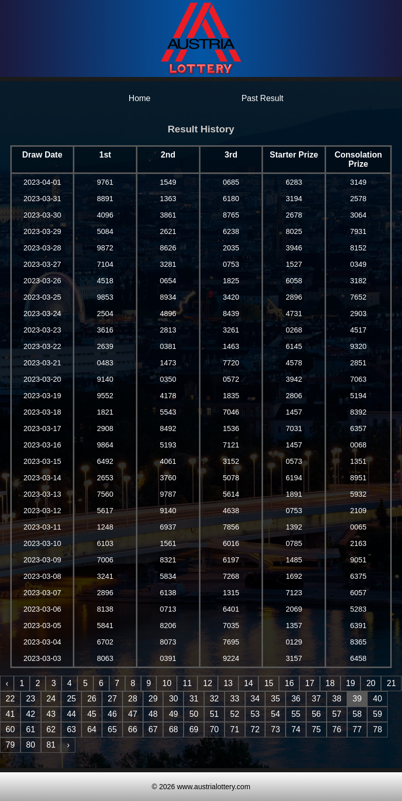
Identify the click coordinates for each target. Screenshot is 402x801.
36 (295, 698)
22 (10, 698)
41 (10, 714)
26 (91, 698)
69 (193, 729)
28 (132, 698)
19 (350, 683)
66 (132, 729)
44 (71, 714)
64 (91, 729)
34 (255, 698)
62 (51, 729)
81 (51, 744)
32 (214, 698)
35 (275, 698)
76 (336, 729)
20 (370, 683)
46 (112, 714)
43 (51, 714)
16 (289, 683)
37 (316, 698)
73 (275, 729)
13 (228, 683)
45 (91, 714)
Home (140, 98)
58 (357, 714)
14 (248, 683)
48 (153, 714)
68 (173, 729)
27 (112, 698)
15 (268, 683)
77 (357, 729)
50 (193, 714)
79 (10, 744)
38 (336, 698)
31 (193, 698)
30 (173, 698)
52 (234, 714)
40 (377, 698)
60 (10, 729)
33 (234, 698)
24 (51, 698)
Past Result (263, 98)
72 (255, 729)
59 (377, 714)
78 (377, 729)
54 (275, 714)
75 (316, 729)
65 (112, 729)
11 (187, 683)
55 (295, 714)
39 (357, 698)
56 (316, 714)
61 (30, 729)
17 (309, 683)
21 (391, 683)
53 (255, 714)
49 (173, 714)
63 (71, 729)
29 (153, 698)
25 (71, 698)
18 (330, 683)
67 (153, 729)
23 (30, 698)
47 (132, 714)
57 (336, 714)
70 (214, 729)
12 (207, 683)
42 (30, 714)
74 (295, 729)
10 (166, 683)
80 (30, 744)
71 (234, 729)
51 (214, 714)
